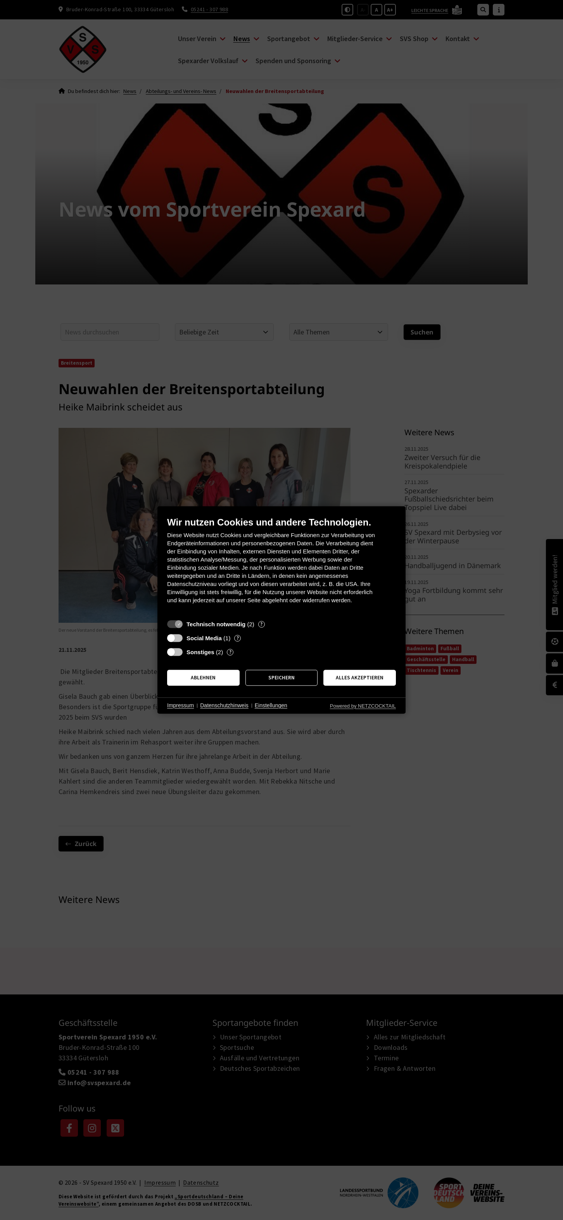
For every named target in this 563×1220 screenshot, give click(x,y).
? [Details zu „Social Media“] (238, 638)
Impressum (180, 705)
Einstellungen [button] (271, 705)
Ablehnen (203, 677)
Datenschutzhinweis (224, 705)
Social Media (204, 638)
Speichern (281, 677)
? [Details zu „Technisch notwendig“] (261, 624)
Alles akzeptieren (359, 677)
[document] (281, 566)
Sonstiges (200, 652)
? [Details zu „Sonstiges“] (230, 652)
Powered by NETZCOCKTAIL (363, 706)
